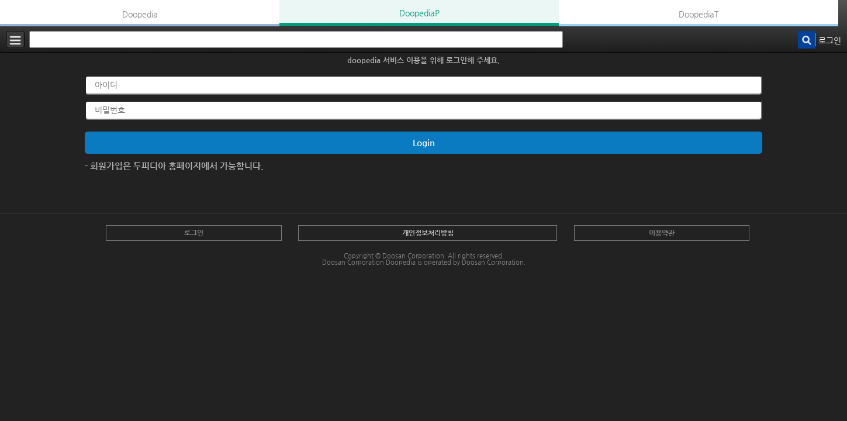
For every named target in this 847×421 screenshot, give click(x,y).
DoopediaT (699, 14)
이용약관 (662, 233)
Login (424, 142)
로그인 (829, 40)
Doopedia (140, 14)
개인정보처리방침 (428, 233)
